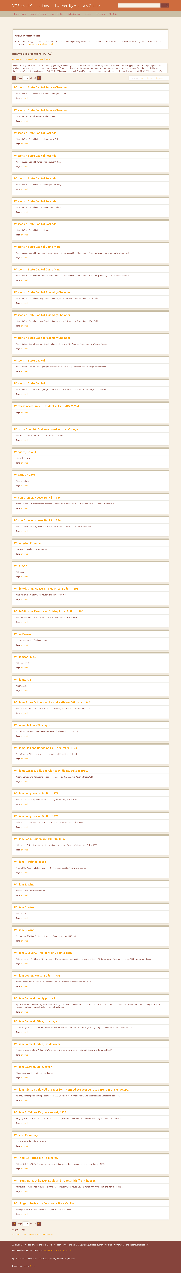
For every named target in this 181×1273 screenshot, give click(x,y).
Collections (100, 14)
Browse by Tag (32, 59)
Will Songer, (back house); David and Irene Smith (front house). (55, 1180)
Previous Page (14, 78)
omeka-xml (45, 1234)
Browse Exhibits (56, 14)
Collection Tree (74, 14)
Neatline (88, 14)
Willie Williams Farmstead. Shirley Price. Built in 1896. (49, 611)
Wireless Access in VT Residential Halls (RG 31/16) (46, 406)
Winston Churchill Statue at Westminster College (46, 429)
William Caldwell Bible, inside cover (37, 1044)
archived (24, 98)
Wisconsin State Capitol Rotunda (35, 132)
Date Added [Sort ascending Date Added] (161, 78)
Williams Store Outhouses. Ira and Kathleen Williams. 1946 (52, 702)
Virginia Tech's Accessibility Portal (39, 44)
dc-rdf (23, 1234)
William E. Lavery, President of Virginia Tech (43, 952)
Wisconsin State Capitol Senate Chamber (40, 87)
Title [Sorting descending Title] (141, 78)
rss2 (53, 1234)
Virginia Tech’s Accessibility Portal (57, 1250)
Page (23, 78)
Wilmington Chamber (28, 543)
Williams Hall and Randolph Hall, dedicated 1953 (45, 747)
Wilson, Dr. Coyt (24, 474)
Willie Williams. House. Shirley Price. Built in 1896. (46, 588)
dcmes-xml (31, 1234)
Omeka (32, 1266)
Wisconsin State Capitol (29, 360)
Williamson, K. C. (25, 656)
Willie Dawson (23, 634)
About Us (113, 14)
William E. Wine (24, 884)
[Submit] (167, 5)
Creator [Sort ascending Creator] (150, 78)
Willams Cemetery (26, 1135)
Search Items (45, 59)
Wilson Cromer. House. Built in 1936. (37, 497)
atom (14, 1234)
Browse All (18, 59)
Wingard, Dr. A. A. (25, 452)
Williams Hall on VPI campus (32, 725)
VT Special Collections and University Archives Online (56, 5)
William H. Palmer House (30, 861)
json (38, 1234)
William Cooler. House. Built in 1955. (37, 975)
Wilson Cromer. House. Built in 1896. (37, 520)
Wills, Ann (20, 565)
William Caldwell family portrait (34, 998)
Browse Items (20, 14)
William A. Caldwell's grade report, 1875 (40, 1112)
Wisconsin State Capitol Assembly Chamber (42, 292)
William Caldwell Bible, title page (35, 1021)
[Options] (162, 5)
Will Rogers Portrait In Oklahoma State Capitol (44, 1203)
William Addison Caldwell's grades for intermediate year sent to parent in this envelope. (71, 1089)
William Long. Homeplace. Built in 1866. (40, 839)
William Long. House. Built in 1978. (36, 793)
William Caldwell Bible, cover (33, 1066)
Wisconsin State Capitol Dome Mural (37, 246)
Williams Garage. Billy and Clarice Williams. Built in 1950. (51, 770)
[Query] (143, 5)
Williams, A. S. (23, 679)
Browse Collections (38, 14)
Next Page (39, 78)
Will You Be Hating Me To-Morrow (36, 1157)
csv (18, 1234)
